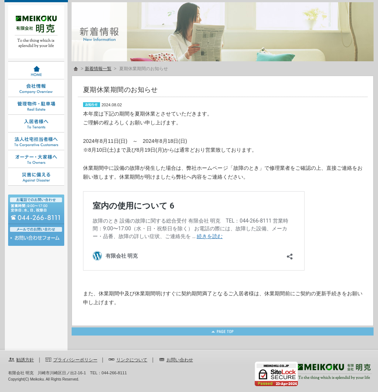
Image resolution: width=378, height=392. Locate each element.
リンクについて (131, 359)
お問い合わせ (36, 239)
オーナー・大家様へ (36, 159)
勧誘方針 (25, 359)
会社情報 (36, 88)
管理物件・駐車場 (36, 106)
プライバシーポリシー (75, 359)
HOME (36, 70)
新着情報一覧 (98, 68)
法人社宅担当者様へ (36, 141)
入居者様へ (36, 124)
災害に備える (36, 177)
